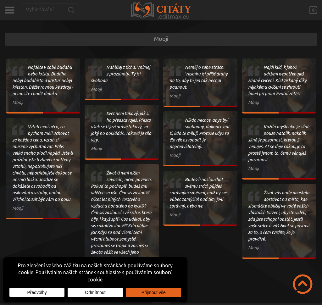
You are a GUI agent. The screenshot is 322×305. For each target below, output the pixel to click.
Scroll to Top (303, 284)
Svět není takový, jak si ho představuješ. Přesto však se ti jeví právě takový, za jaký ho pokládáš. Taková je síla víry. (121, 126)
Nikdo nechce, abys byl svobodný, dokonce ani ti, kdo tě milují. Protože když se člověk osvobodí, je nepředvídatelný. (199, 133)
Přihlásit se (313, 10)
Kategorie (9, 10)
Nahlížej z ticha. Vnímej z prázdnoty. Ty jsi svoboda (120, 74)
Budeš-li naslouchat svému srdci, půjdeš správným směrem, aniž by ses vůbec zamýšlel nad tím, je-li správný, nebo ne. (198, 192)
